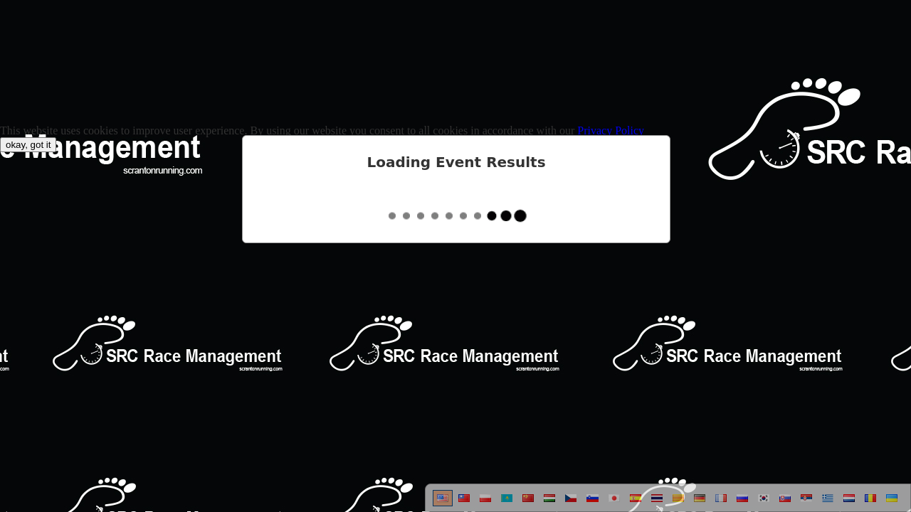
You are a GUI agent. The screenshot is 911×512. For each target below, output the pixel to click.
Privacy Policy (610, 130)
